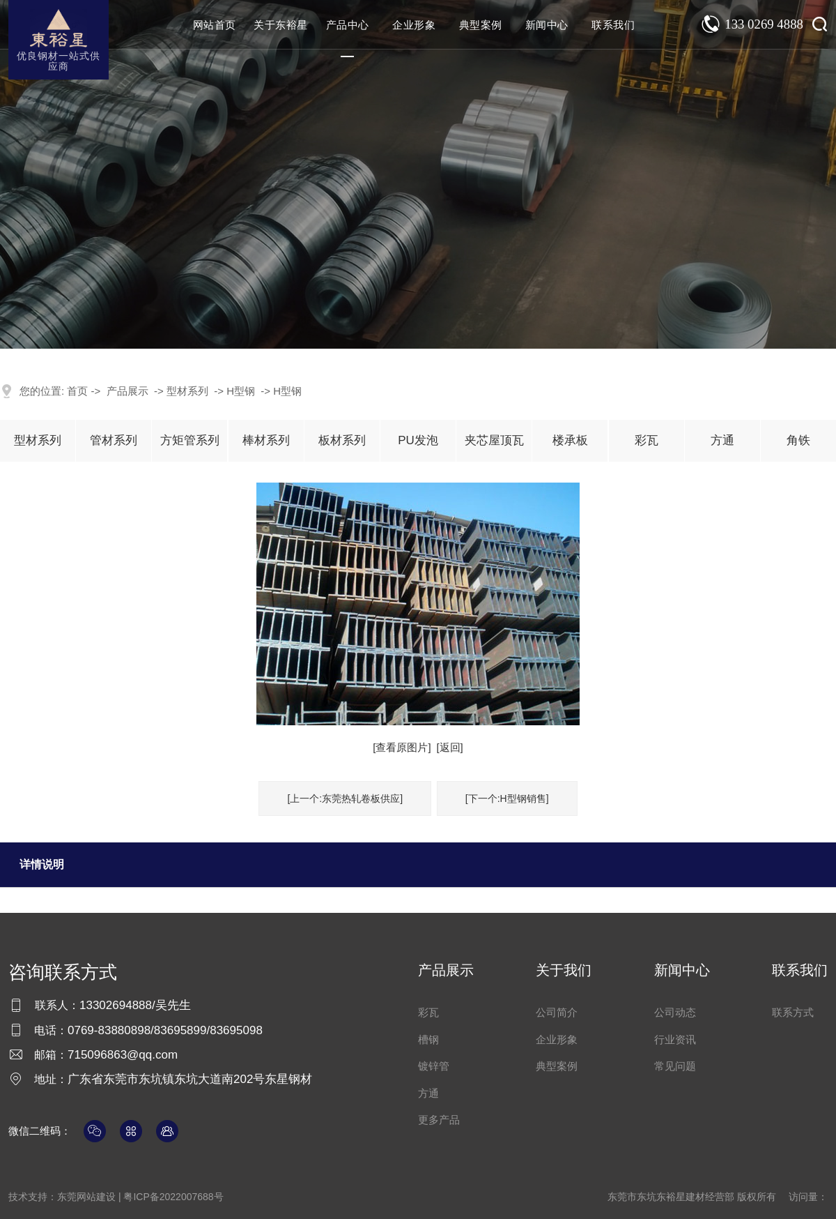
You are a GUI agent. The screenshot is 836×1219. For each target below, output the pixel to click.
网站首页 (214, 25)
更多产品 (439, 1120)
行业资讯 (675, 1039)
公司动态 (675, 1012)
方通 (722, 440)
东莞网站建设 (86, 1196)
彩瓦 (646, 440)
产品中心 (347, 25)
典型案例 (480, 25)
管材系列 (113, 440)
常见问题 (675, 1066)
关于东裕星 (281, 25)
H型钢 (240, 391)
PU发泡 (418, 440)
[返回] (449, 747)
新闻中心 (546, 25)
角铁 (798, 440)
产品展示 (127, 391)
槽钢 (428, 1039)
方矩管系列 (189, 440)
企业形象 (413, 25)
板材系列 (342, 440)
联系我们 (613, 25)
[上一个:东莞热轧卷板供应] (345, 798)
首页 (77, 391)
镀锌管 (433, 1066)
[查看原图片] (402, 747)
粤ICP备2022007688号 (173, 1196)
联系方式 (793, 1012)
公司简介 (557, 1012)
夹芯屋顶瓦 (494, 440)
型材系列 (187, 391)
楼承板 (570, 440)
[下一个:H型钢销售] (507, 798)
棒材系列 (266, 440)
